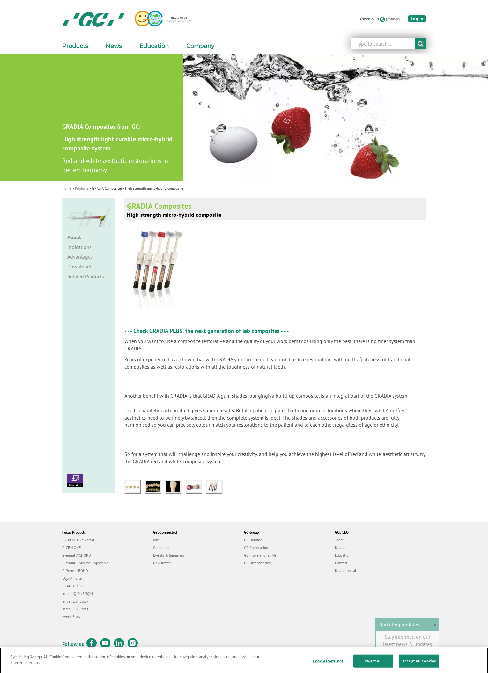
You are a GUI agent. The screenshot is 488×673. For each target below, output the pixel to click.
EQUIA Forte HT (74, 578)
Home (66, 188)
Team (339, 540)
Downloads (79, 266)
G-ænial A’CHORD (76, 555)
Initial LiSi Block (75, 601)
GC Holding (253, 540)
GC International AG (260, 555)
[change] (393, 19)
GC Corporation (256, 547)
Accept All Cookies (419, 664)
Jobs (156, 540)
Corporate (161, 547)
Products (81, 188)
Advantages (80, 256)
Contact (341, 562)
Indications (79, 247)
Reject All (373, 664)
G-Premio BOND (75, 570)
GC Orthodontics (257, 562)
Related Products (85, 276)
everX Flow (71, 616)
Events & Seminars (168, 555)
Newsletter (162, 562)
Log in (417, 19)
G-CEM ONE (71, 547)
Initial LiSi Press (75, 608)
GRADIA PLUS (165, 330)
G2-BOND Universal (78, 540)
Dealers (341, 547)
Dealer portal (345, 570)
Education (75, 480)
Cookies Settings (328, 664)
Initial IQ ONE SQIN (77, 593)
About (74, 237)
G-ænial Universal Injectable (85, 562)
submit (420, 43)
